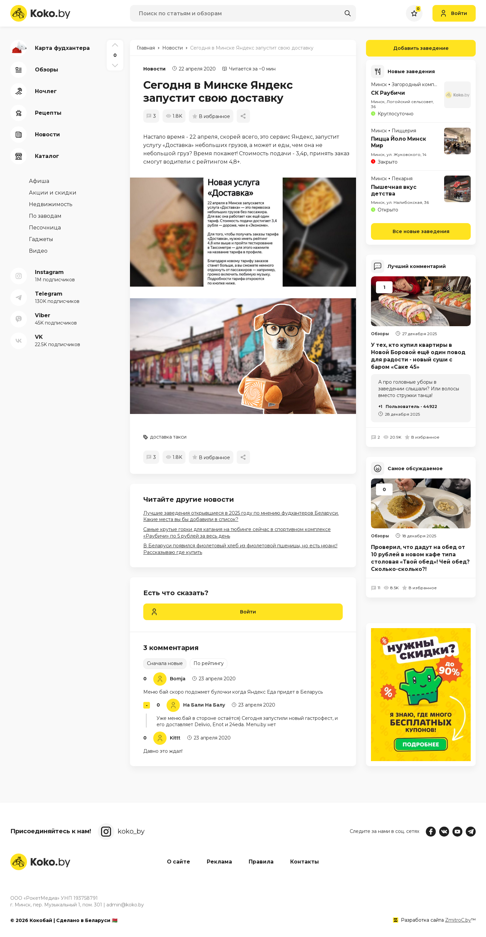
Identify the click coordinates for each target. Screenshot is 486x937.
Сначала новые (165, 663)
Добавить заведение (407, 48)
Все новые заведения (421, 230)
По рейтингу (208, 663)
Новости (154, 69)
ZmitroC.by (458, 920)
